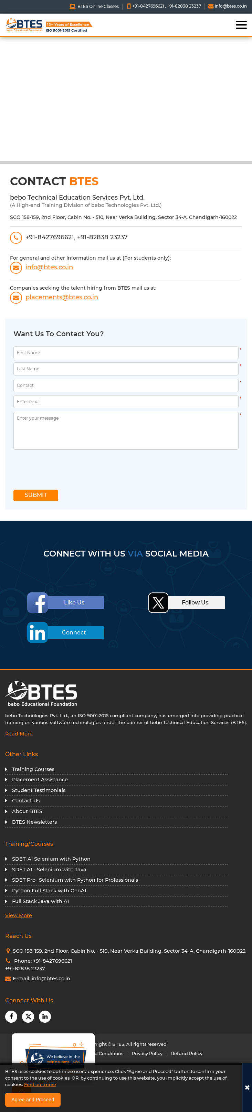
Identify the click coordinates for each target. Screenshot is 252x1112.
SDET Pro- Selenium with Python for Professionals (75, 880)
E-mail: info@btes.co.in (37, 978)
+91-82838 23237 (184, 6)
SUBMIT (36, 495)
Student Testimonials (38, 790)
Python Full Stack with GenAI (49, 891)
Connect (74, 632)
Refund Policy (186, 1053)
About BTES (27, 811)
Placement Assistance (40, 780)
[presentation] (54, 467)
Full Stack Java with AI (40, 901)
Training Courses (33, 769)
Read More (19, 734)
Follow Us (195, 602)
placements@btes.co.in (54, 297)
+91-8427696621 (148, 6)
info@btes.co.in (227, 6)
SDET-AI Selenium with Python (51, 859)
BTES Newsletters (34, 822)
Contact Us (26, 801)
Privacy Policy (147, 1053)
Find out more (40, 1084)
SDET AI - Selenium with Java (49, 869)
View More (18, 915)
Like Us (74, 602)
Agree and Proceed (32, 1099)
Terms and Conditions (98, 1053)
